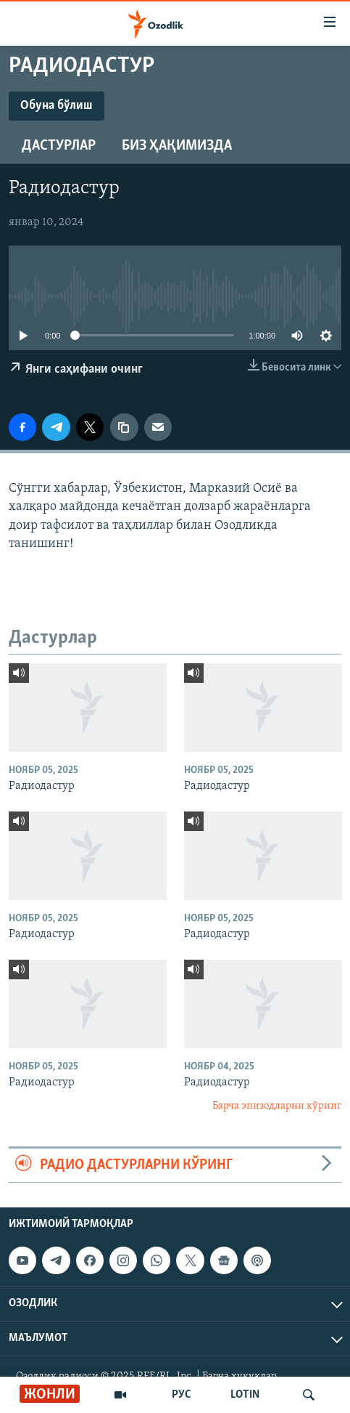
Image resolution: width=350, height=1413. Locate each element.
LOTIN (244, 1395)
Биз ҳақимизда (177, 146)
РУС (181, 1395)
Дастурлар (59, 146)
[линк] (124, 427)
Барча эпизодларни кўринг (276, 1106)
